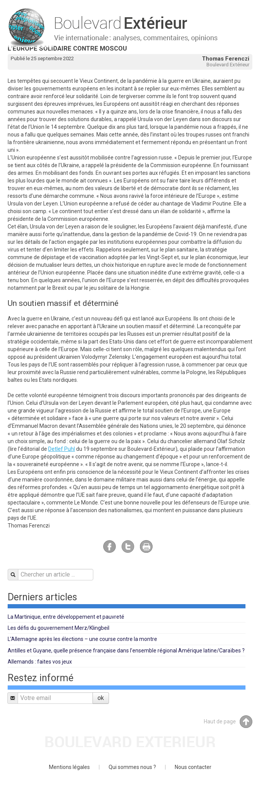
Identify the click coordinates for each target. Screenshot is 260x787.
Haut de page (228, 721)
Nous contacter (193, 767)
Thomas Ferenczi (225, 58)
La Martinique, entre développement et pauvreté (66, 617)
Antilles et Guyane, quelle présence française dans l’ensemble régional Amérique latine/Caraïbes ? (126, 650)
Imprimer (146, 546)
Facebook (109, 546)
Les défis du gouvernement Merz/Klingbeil (58, 628)
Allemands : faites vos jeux (40, 662)
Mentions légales (69, 767)
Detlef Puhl (61, 449)
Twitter (128, 546)
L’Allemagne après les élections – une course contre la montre (82, 639)
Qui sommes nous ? (132, 767)
